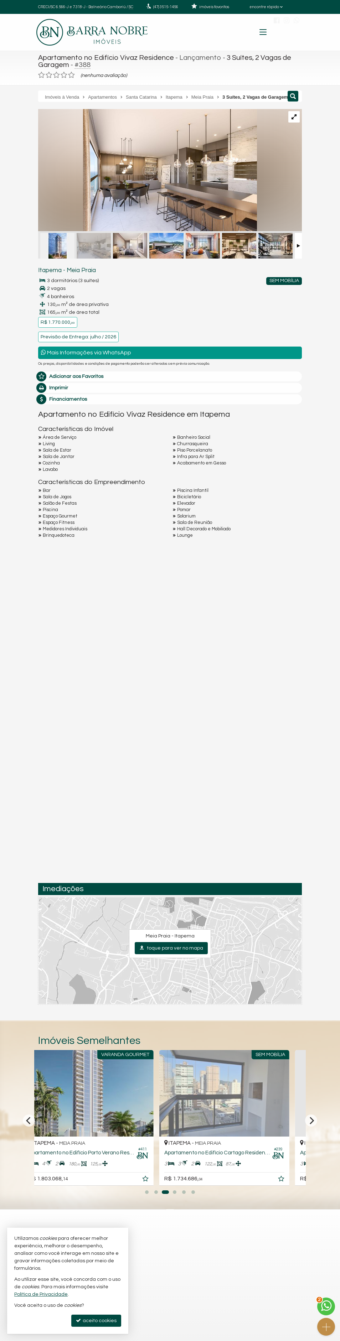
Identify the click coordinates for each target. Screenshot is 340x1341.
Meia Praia (81, 270)
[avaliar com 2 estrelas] (49, 75)
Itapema (50, 270)
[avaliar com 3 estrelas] (56, 75)
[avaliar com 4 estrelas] (64, 75)
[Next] (311, 1120)
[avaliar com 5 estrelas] (71, 75)
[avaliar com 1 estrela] (41, 75)
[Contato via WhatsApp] (326, 1306)
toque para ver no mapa (171, 948)
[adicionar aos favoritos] (159, 1180)
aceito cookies (96, 1320)
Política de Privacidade (41, 1294)
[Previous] (29, 1120)
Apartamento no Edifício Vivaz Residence (106, 57)
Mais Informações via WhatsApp (86, 352)
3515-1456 (165, 7)
